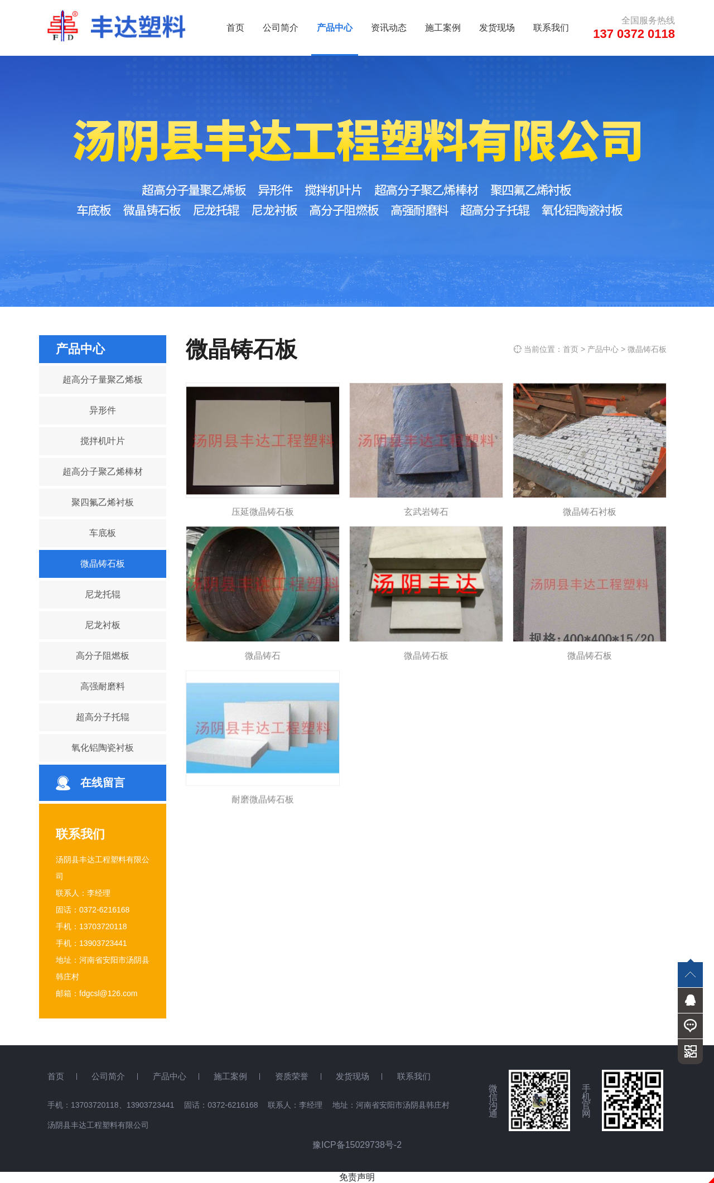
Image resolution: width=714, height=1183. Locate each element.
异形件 (102, 410)
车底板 (102, 533)
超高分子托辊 (102, 717)
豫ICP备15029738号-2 (357, 1145)
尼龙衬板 (102, 625)
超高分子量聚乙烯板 (102, 379)
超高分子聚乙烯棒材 (102, 471)
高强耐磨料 (102, 686)
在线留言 (102, 782)
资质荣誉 (291, 1076)
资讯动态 (389, 27)
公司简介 (280, 27)
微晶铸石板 (102, 563)
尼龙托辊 (102, 594)
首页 (235, 27)
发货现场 (497, 27)
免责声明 (357, 1177)
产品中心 (335, 27)
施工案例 (443, 27)
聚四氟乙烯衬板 (102, 502)
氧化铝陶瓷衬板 (102, 747)
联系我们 (551, 27)
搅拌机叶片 (102, 441)
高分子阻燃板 (102, 655)
